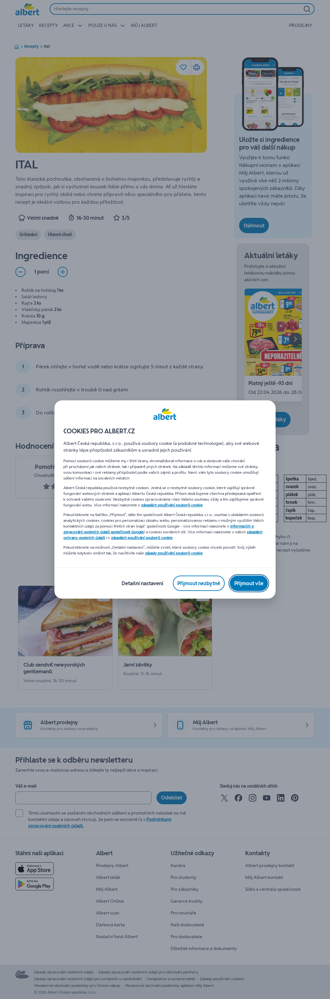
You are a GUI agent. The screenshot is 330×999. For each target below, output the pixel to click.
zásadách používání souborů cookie (172, 505)
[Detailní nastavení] (142, 583)
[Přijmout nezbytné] (199, 583)
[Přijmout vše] (249, 583)
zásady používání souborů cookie (174, 553)
